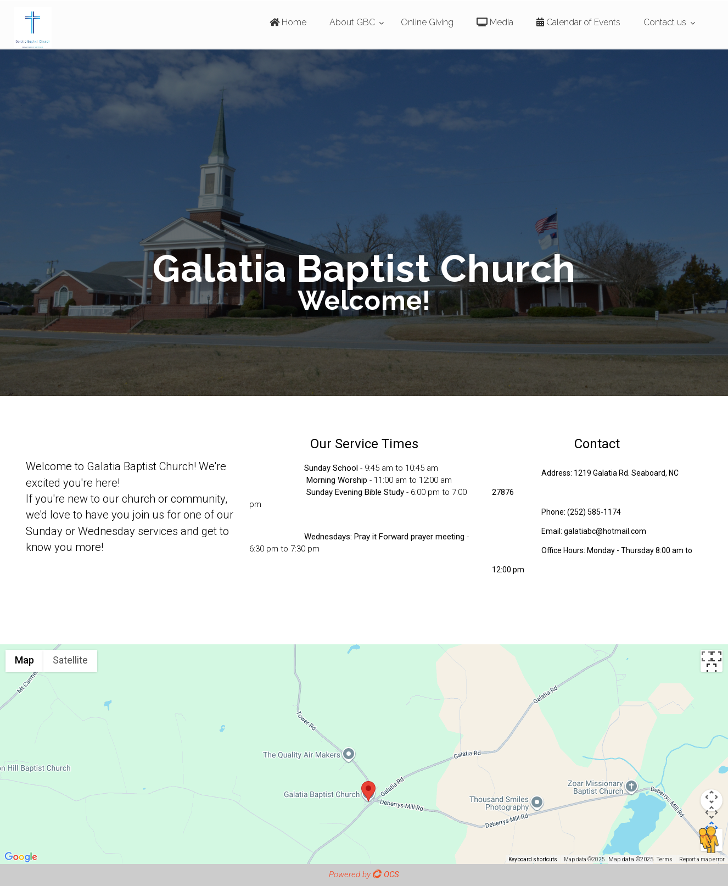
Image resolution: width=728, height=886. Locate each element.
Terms (665, 859)
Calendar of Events (578, 22)
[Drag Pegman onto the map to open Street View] (712, 840)
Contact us (664, 22)
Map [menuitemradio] (24, 660)
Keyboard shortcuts (532, 859)
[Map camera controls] (712, 800)
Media (495, 22)
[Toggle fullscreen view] (712, 661)
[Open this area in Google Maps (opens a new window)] (21, 857)
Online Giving (427, 22)
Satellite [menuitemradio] (70, 660)
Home (288, 22)
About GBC (352, 22)
